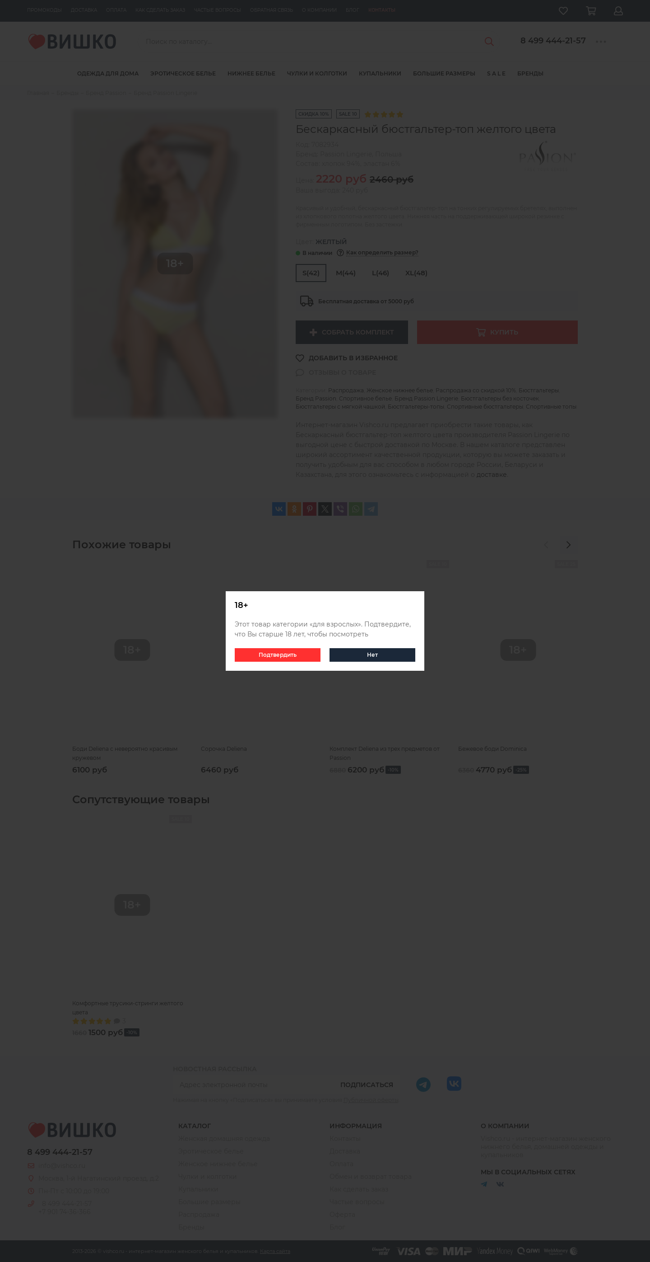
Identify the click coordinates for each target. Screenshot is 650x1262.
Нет (372, 654)
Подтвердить (278, 654)
